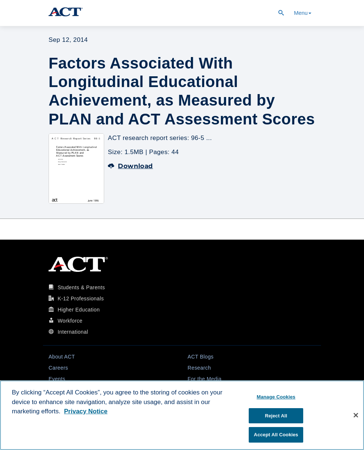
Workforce (69, 321)
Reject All (276, 416)
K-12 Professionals (80, 298)
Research (199, 368)
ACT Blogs (201, 357)
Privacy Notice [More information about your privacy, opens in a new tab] (85, 411)
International (72, 332)
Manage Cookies (276, 397)
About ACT (62, 357)
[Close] (356, 415)
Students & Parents (81, 287)
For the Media (205, 379)
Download (130, 166)
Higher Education (78, 310)
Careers (58, 368)
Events (57, 379)
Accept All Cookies (276, 434)
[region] (182, 415)
